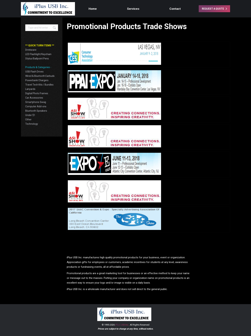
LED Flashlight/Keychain (38, 54)
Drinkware (30, 49)
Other (28, 119)
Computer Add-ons (35, 106)
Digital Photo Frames (36, 93)
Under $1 (30, 115)
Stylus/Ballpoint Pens (37, 58)
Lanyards (30, 89)
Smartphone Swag (35, 102)
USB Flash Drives (34, 71)
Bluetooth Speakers (36, 110)
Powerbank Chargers (36, 80)
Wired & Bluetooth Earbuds (40, 76)
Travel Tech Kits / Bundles (39, 84)
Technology (31, 123)
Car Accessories (34, 97)
